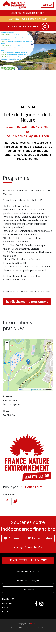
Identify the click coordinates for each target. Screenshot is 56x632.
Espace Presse (28, 589)
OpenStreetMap (36, 390)
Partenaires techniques (28, 580)
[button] (28, 362)
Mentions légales (17, 627)
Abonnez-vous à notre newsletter (28, 18)
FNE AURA (34, 623)
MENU (47, 4)
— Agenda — (28, 106)
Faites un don (40, 538)
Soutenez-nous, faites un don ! (28, 12)
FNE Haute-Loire (30, 487)
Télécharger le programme (27, 302)
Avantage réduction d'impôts (28, 547)
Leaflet (22, 390)
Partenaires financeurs (28, 572)
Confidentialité (31, 627)
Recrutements (9, 603)
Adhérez (12, 538)
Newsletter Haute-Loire (28, 560)
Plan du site (8, 599)
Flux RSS (6, 611)
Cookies (42, 627)
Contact (6, 607)
